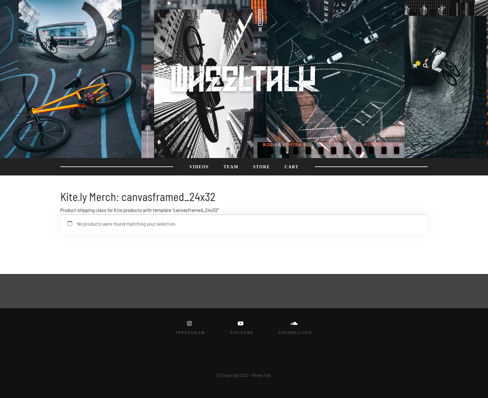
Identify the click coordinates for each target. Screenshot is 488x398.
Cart (292, 167)
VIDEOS (199, 167)
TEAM (230, 167)
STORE (261, 167)
